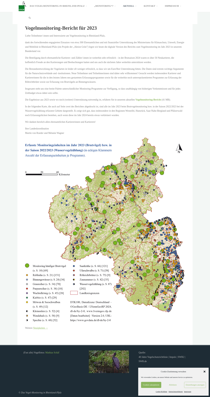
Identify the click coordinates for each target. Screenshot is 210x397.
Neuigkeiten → (40, 328)
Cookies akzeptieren (151, 385)
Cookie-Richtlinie (161, 392)
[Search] (29, 18)
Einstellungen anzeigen (195, 385)
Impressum (187, 392)
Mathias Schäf (52, 352)
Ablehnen (173, 385)
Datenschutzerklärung (176, 392)
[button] (204, 371)
